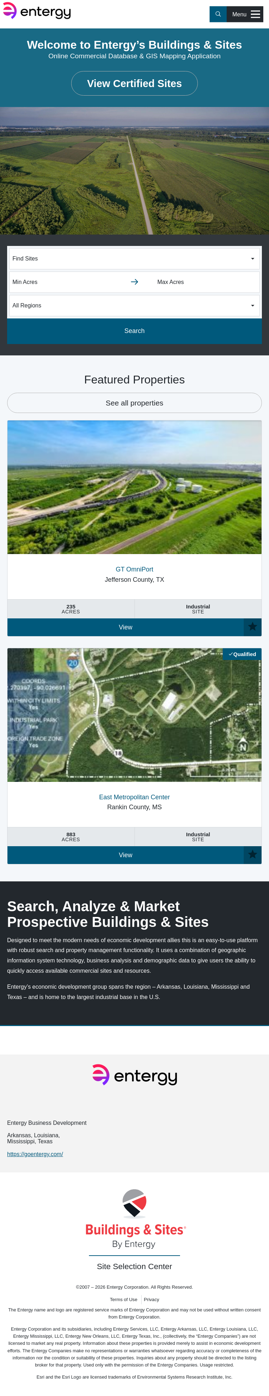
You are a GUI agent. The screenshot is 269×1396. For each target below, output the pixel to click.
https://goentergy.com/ (35, 1154)
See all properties (134, 403)
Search (134, 330)
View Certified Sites (134, 83)
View (125, 627)
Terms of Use (123, 1299)
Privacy (151, 1299)
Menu (246, 14)
